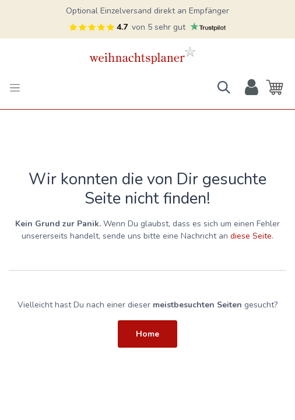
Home (147, 334)
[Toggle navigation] (15, 87)
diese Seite (251, 236)
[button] (224, 87)
